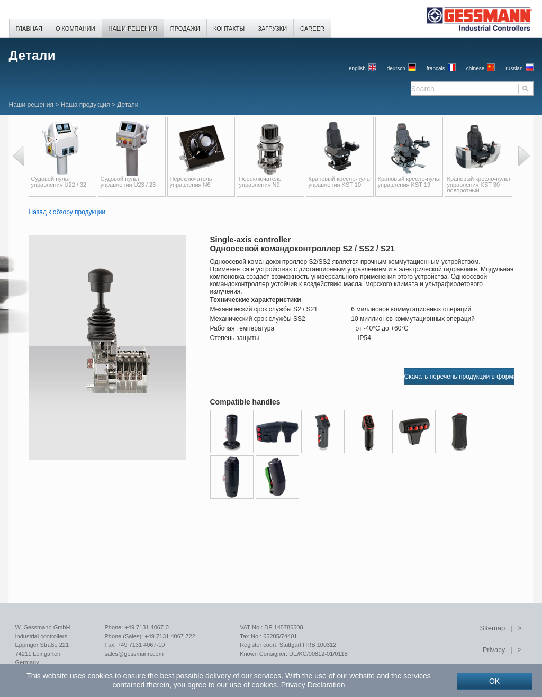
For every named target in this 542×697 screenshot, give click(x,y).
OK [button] (494, 681)
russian (513, 68)
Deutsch (396, 68)
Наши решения (31, 104)
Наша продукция (85, 104)
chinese (475, 68)
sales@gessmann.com (133, 653)
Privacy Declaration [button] (313, 685)
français (436, 68)
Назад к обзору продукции (67, 212)
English (357, 68)
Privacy (494, 650)
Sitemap (492, 628)
